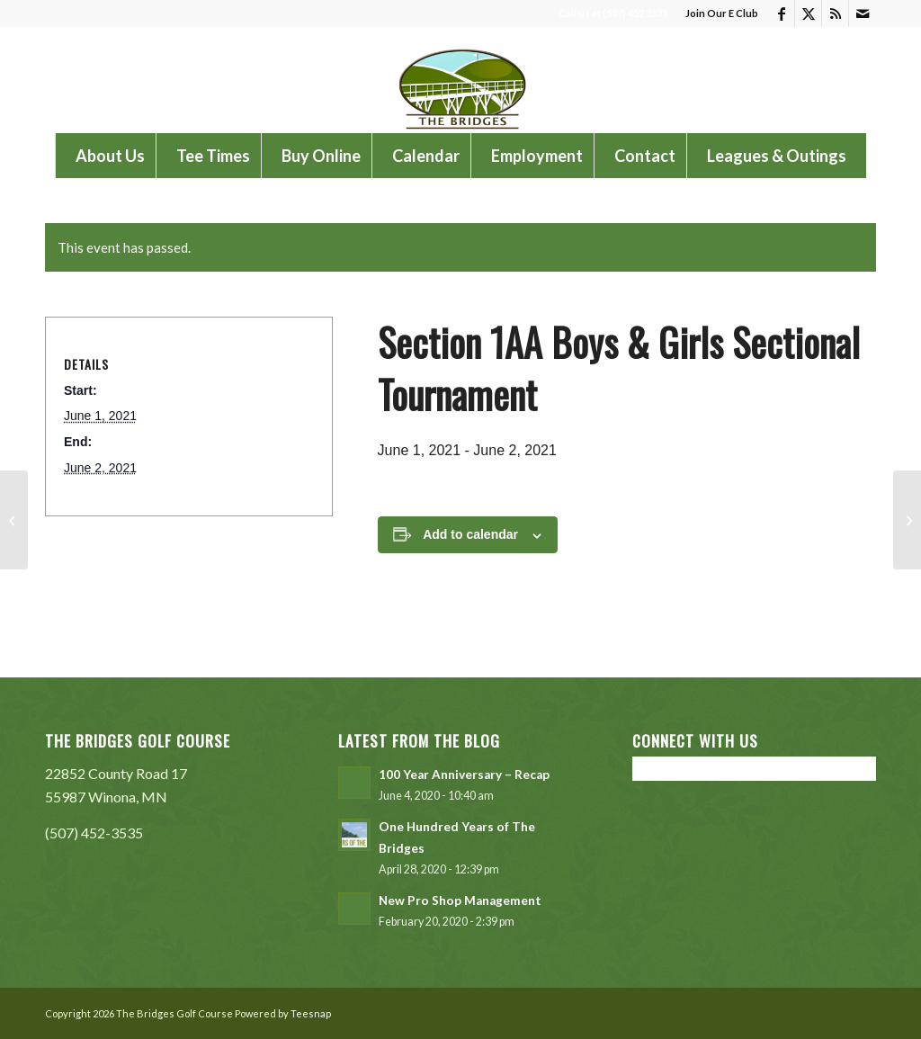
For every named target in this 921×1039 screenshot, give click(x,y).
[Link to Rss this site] (835, 13)
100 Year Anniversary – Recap (464, 774)
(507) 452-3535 (94, 832)
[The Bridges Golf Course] (460, 80)
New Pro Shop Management (460, 900)
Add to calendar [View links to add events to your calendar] (470, 534)
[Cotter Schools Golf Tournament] (907, 519)
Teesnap (311, 1013)
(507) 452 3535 (635, 13)
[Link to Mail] (862, 13)
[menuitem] (717, 13)
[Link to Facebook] (781, 13)
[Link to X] (808, 13)
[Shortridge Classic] (14, 519)
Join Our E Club (721, 13)
